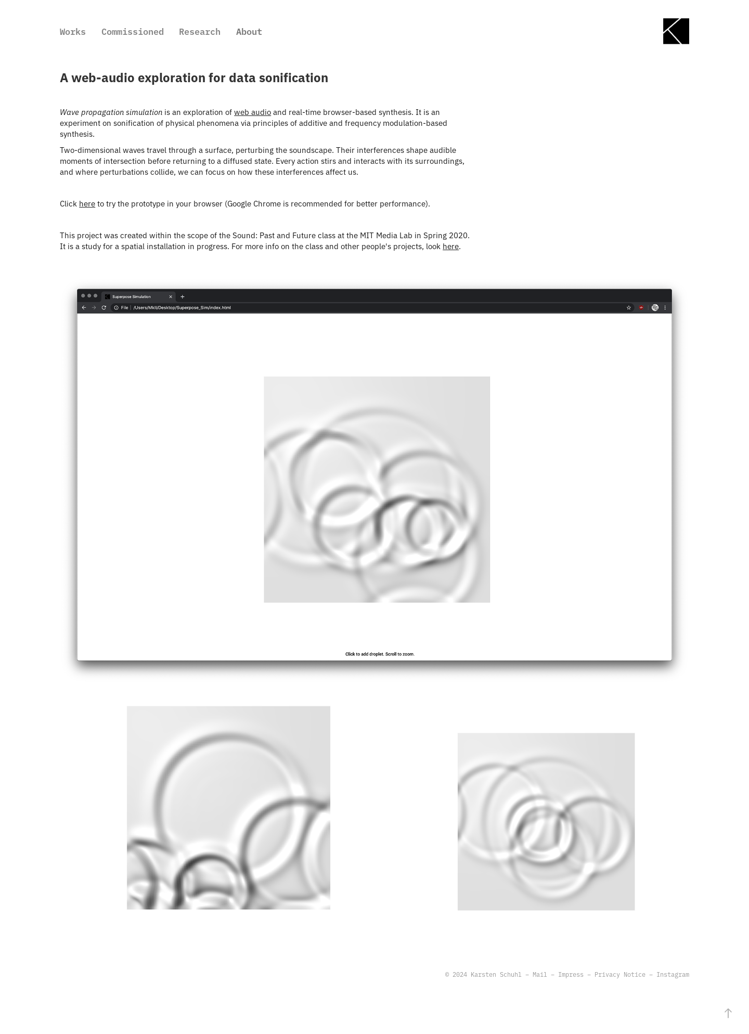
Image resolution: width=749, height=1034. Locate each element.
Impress (571, 974)
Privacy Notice (620, 974)
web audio (252, 111)
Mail (540, 974)
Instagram (672, 974)
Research (200, 31)
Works (73, 31)
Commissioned (132, 31)
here (87, 203)
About (249, 31)
